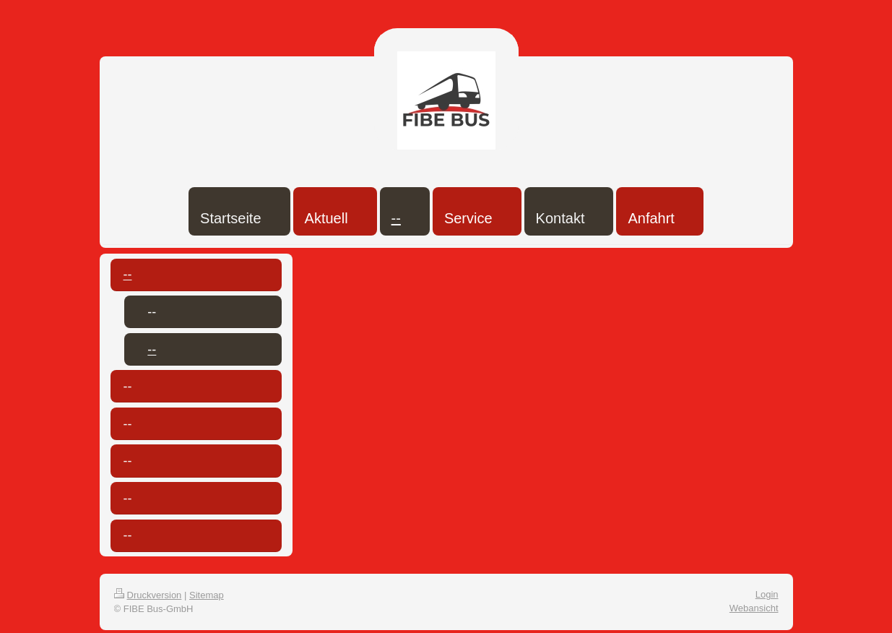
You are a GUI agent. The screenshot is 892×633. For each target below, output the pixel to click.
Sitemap (206, 595)
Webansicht (754, 608)
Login (767, 594)
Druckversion (148, 595)
